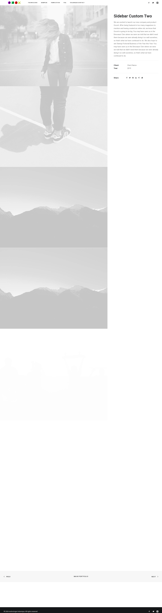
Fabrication (47, 2)
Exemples (36, 2)
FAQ (56, 2)
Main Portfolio (81, 576)
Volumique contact (69, 2)
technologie (24, 2)
